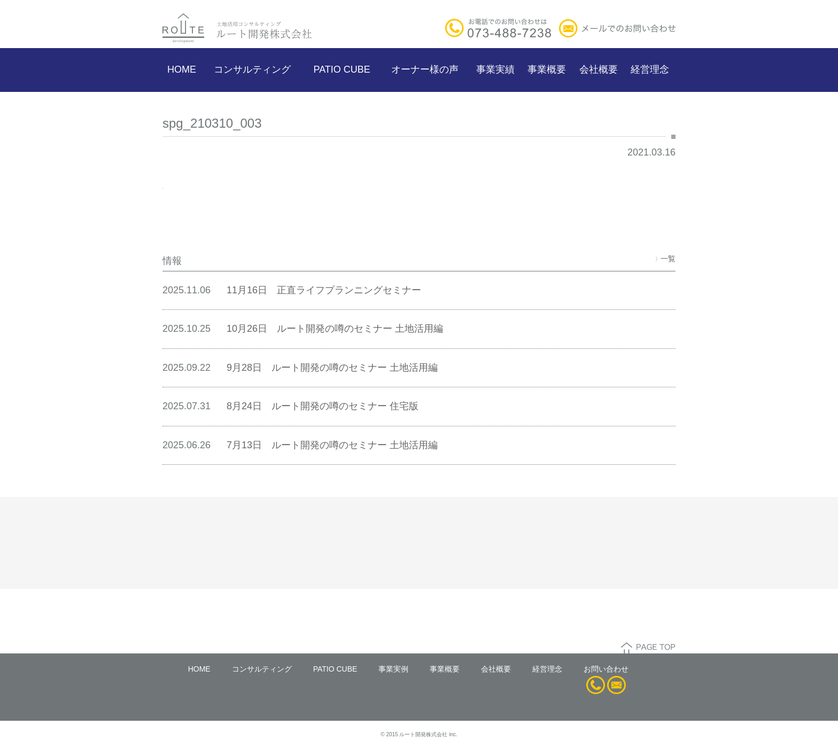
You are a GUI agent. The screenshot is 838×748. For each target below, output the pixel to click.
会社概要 (598, 69)
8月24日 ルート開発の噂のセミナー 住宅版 (322, 406)
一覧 (665, 258)
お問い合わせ (606, 669)
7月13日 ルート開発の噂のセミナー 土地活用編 (332, 445)
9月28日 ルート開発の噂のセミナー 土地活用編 (332, 367)
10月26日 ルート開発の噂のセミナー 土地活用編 (335, 328)
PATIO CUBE (341, 69)
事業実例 (393, 669)
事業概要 (546, 69)
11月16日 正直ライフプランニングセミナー (324, 290)
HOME (181, 69)
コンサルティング (252, 69)
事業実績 (495, 69)
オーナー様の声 (425, 69)
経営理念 (650, 69)
